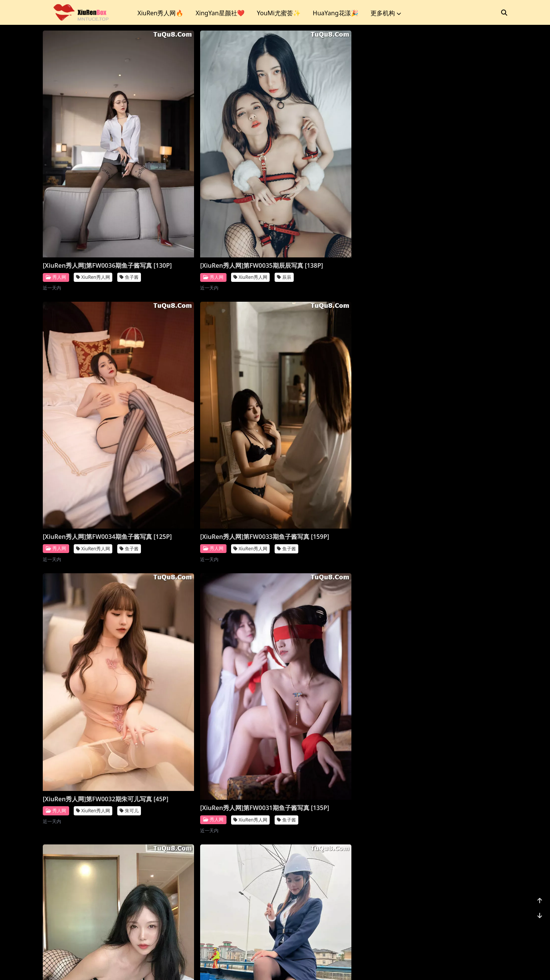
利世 (362, 427)
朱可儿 (129, 440)
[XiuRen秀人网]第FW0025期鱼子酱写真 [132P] (450, 650)
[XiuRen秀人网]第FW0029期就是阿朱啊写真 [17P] (450, 411)
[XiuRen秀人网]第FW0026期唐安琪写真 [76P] (332, 650)
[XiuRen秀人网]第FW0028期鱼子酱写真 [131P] (97, 650)
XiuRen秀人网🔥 (160, 13)
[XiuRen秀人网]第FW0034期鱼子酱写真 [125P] (332, 210)
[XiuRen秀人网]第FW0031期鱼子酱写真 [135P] (215, 430)
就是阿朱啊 (486, 427)
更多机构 (385, 13)
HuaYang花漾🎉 (336, 13)
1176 (484, 925)
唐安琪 (364, 666)
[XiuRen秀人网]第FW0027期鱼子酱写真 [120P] (215, 650)
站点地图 (284, 964)
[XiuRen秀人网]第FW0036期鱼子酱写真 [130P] (97, 210)
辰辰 (244, 226)
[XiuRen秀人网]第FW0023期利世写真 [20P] (212, 852)
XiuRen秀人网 (93, 226)
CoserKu (308, 964)
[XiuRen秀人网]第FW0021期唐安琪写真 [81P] (450, 870)
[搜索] (504, 12)
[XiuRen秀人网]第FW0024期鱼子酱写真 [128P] (97, 877)
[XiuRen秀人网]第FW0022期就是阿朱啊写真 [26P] (332, 870)
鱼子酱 (129, 226)
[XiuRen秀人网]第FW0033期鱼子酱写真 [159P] (450, 210)
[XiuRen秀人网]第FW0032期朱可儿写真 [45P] (97, 423)
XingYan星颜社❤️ (220, 13)
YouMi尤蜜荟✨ (278, 13)
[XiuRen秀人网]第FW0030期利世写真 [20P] (329, 411)
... (466, 925)
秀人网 (56, 226)
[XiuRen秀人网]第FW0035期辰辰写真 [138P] (212, 210)
